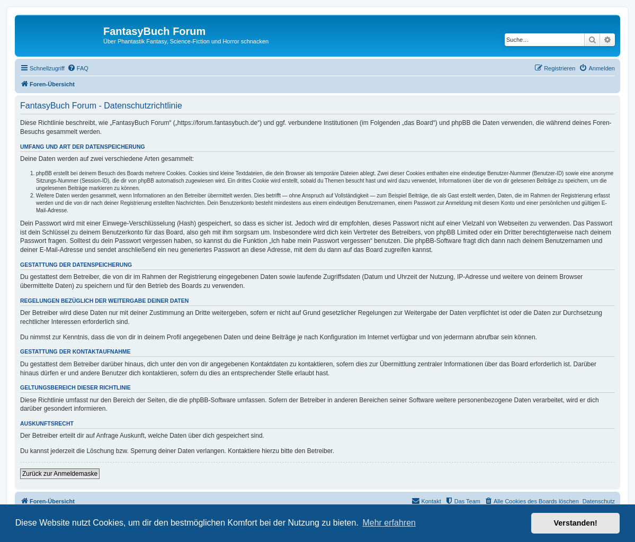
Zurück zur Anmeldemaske (59, 473)
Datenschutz (599, 501)
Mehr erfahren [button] (389, 522)
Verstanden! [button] (575, 523)
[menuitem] (77, 68)
